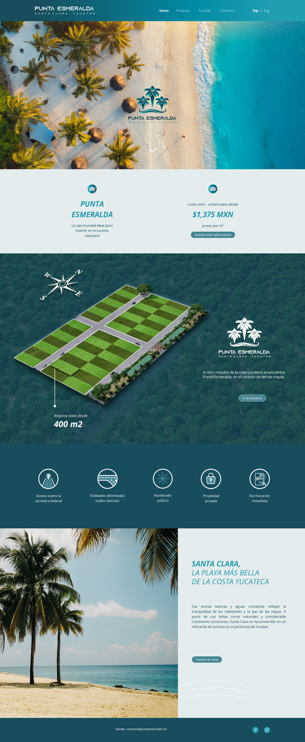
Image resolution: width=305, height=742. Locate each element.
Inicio (164, 10)
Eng (266, 10)
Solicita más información (213, 234)
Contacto (227, 10)
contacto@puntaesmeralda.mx (146, 729)
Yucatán (205, 10)
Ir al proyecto (252, 398)
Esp (255, 10)
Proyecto (183, 10)
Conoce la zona (207, 659)
